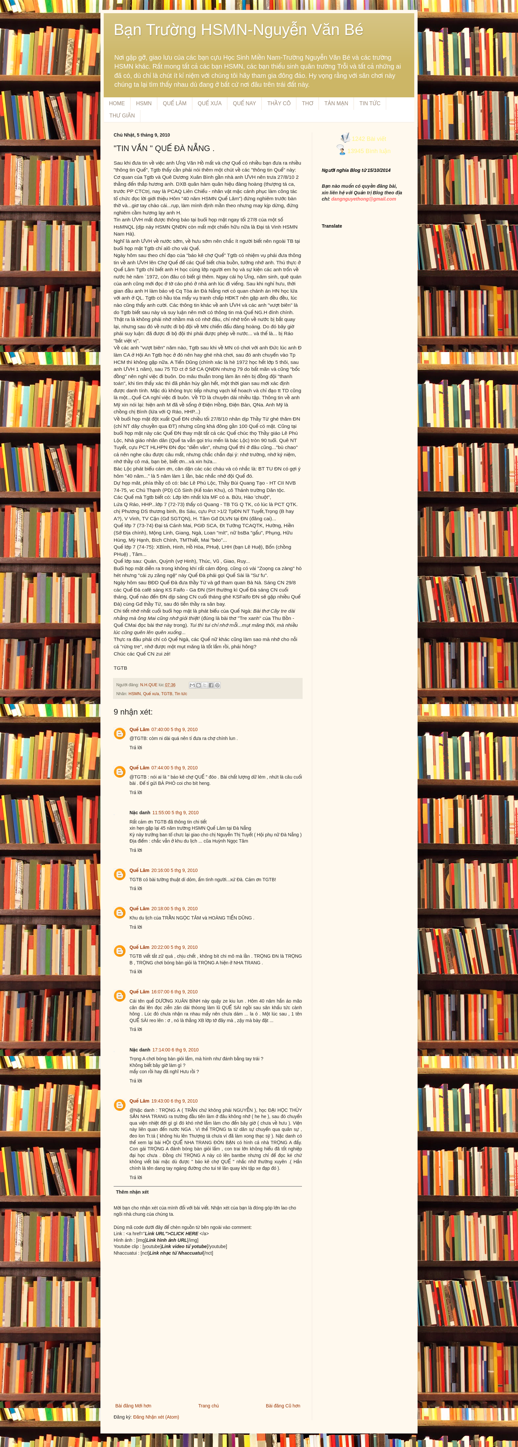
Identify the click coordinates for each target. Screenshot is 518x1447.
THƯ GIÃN (122, 115)
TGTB (166, 693)
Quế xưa (151, 693)
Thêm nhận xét (132, 1192)
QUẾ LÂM (174, 103)
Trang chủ (208, 1405)
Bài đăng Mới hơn (133, 1405)
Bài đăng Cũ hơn (283, 1405)
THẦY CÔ (279, 103)
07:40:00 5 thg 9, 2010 (174, 729)
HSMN (144, 103)
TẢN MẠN (336, 103)
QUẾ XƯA (210, 103)
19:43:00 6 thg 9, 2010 (174, 1101)
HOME (117, 103)
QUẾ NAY (244, 103)
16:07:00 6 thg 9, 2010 (174, 991)
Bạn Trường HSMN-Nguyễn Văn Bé (238, 29)
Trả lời (136, 747)
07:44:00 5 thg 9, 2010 (174, 767)
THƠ (307, 103)
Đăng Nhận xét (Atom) (156, 1417)
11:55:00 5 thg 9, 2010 (175, 812)
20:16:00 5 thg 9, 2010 (174, 870)
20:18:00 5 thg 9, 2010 (174, 908)
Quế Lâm (139, 729)
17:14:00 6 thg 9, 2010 (175, 1049)
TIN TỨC (370, 103)
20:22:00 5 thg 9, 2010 (174, 947)
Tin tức (180, 693)
